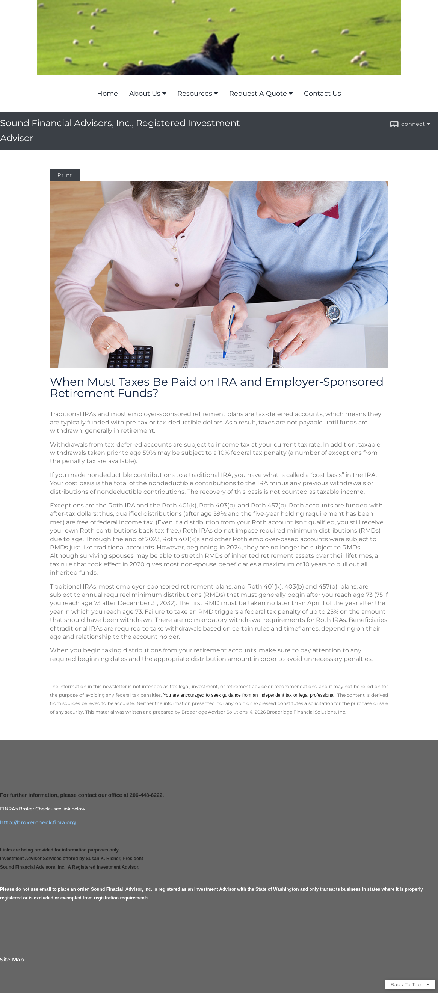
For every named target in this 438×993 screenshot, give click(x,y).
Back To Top (410, 984)
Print (64, 175)
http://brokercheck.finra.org (38, 822)
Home (107, 93)
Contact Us (322, 93)
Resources (194, 93)
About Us (144, 93)
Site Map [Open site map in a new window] (12, 959)
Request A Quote (258, 93)
